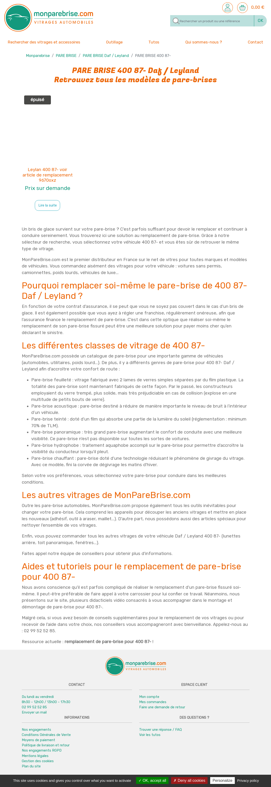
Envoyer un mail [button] (34, 712)
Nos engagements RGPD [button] (42, 750)
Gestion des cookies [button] (38, 761)
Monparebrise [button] (38, 56)
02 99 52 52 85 (34, 707)
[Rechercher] (212, 20)
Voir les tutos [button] (149, 735)
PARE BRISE (66, 56)
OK (260, 20)
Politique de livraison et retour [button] (46, 745)
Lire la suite (47, 206)
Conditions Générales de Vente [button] (46, 735)
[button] (227, 7)
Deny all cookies (189, 780)
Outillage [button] (114, 42)
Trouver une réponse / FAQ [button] (160, 730)
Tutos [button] (153, 42)
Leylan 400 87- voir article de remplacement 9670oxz (47, 175)
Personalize (222, 780)
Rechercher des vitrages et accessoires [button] (44, 42)
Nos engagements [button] (36, 730)
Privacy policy (248, 780)
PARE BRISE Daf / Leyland (106, 56)
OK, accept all (152, 780)
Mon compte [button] (149, 697)
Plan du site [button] (31, 766)
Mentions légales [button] (35, 756)
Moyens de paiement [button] (38, 740)
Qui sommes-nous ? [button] (203, 42)
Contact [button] (255, 42)
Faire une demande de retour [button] (162, 707)
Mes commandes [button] (152, 702)
